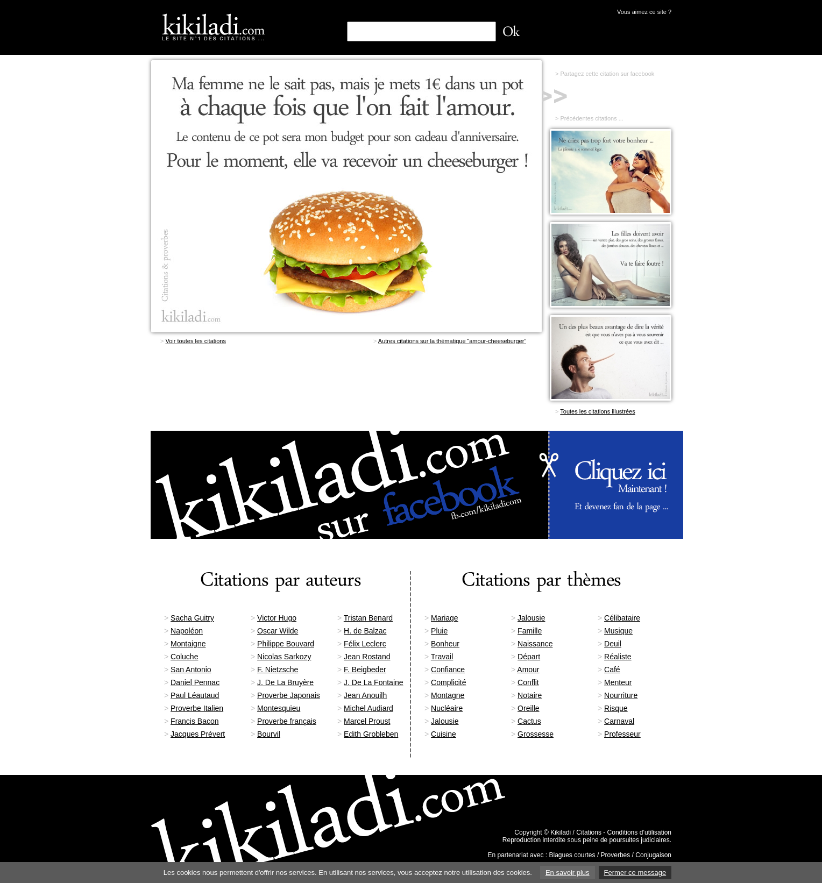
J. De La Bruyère (285, 682)
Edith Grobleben (371, 734)
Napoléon (187, 630)
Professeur (622, 734)
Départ (529, 656)
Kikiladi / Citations (575, 832)
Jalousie (531, 618)
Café (612, 669)
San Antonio (191, 669)
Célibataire (622, 618)
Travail (442, 656)
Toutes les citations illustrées (597, 411)
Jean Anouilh (365, 695)
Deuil (612, 643)
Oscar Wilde (277, 630)
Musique (618, 630)
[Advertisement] (346, 389)
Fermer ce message (635, 872)
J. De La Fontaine (373, 682)
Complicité (448, 682)
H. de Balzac (365, 630)
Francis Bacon (194, 721)
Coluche (184, 656)
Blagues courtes (572, 855)
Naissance (535, 643)
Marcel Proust (367, 721)
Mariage (444, 618)
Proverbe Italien (197, 708)
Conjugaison (653, 855)
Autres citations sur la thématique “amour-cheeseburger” (452, 341)
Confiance (448, 669)
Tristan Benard (368, 618)
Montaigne (188, 643)
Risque (616, 708)
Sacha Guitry (192, 618)
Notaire (530, 695)
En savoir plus (567, 872)
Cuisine (443, 734)
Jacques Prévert (198, 734)
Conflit (528, 682)
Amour (528, 669)
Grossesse (536, 734)
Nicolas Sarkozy (284, 656)
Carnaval (619, 721)
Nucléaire (447, 708)
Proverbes (615, 855)
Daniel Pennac (195, 682)
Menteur (618, 682)
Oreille (528, 708)
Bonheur (445, 643)
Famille (530, 630)
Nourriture (620, 695)
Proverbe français (286, 721)
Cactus (529, 721)
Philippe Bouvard (285, 643)
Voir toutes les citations (195, 341)
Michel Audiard (368, 708)
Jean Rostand (367, 656)
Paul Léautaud (195, 695)
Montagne (447, 695)
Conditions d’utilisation (639, 832)
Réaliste (618, 656)
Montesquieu (278, 708)
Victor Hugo (276, 618)
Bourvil (268, 734)
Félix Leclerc (365, 643)
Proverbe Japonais (288, 695)
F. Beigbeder (365, 669)
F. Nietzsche (277, 669)
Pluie (439, 630)
